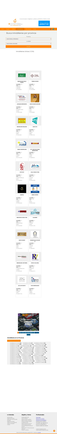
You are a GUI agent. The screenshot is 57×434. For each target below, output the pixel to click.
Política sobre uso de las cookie (12, 419)
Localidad (28, 41)
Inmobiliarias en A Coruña (15, 343)
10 (33, 332)
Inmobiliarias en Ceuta (15, 350)
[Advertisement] (28, 9)
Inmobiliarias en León (39, 354)
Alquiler (8, 29)
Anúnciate (38, 417)
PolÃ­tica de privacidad (10, 421)
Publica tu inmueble (44, 23)
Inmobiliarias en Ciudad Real (27, 350)
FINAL (28, 334)
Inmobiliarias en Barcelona (16, 347)
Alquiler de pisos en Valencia (26, 419)
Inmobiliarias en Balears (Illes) (39, 345)
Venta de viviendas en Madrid (27, 421)
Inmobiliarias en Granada (27, 351)
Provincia (28, 36)
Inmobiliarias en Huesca (41, 352)
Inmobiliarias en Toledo (15, 362)
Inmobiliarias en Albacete (39, 343)
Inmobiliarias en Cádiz (40, 348)
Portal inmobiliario (25, 418)
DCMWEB (39, 432)
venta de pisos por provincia (26, 424)
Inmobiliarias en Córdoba (40, 350)
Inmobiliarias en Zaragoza (28, 363)
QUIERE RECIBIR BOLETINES (41, 429)
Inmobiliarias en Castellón (15, 348)
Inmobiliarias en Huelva (28, 352)
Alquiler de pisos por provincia (27, 423)
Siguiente (37, 332)
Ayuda (49, 18)
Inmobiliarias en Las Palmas (27, 354)
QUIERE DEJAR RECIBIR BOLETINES (42, 430)
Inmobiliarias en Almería (28, 344)
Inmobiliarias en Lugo (26, 355)
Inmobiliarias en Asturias (41, 344)
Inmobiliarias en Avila (14, 345)
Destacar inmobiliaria (25, 429)
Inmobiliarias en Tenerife (28, 361)
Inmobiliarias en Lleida (15, 355)
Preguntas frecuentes (10, 418)
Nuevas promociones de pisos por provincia (27, 426)
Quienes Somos (9, 417)
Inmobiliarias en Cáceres (28, 348)
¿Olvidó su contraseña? (37, 18)
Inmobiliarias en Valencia (27, 362)
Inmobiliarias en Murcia (28, 356)
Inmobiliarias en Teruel (41, 361)
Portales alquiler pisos (25, 417)
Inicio (2, 29)
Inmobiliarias (20, 29)
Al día (35, 29)
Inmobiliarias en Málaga (15, 356)
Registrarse (30, 18)
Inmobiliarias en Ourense (15, 358)
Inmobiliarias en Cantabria (41, 347)
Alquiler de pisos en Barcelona (27, 420)
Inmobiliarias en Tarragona (16, 361)
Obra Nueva (28, 29)
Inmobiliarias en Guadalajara (41, 351)
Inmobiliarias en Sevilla (40, 359)
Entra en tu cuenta (40, 418)
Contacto (44, 18)
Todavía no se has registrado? (12, 422)
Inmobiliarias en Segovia (28, 359)
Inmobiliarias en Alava (27, 343)
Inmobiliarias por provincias (14, 340)
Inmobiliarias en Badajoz (26, 345)
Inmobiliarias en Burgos (29, 347)
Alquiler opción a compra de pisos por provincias (28, 428)
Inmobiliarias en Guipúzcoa (15, 352)
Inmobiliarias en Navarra (40, 356)
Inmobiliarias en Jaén (14, 354)
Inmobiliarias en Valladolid (40, 362)
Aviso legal (9, 420)
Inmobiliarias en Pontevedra (41, 358)
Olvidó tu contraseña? (10, 423)
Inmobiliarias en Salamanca (15, 359)
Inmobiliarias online (25, 422)
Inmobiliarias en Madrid (37, 355)
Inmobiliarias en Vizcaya (15, 363)
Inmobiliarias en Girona (15, 351)
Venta (13, 29)
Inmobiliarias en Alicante (15, 344)
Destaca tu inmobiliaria (41, 420)
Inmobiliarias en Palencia (28, 358)
